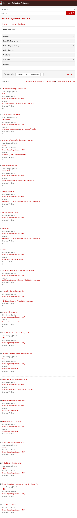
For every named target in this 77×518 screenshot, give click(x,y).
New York (14, 103)
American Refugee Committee (12, 421)
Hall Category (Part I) (11, 46)
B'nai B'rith (5, 228)
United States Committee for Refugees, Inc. (16, 333)
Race (3, 94)
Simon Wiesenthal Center (10, 212)
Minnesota (12, 301)
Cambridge (5, 129)
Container (6, 55)
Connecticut (5, 155)
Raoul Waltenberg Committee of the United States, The (20, 484)
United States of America (26, 103)
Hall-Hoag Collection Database (9, 3)
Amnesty (4, 249)
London (4, 259)
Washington (5, 201)
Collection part (8, 50)
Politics (4, 338)
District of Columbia (16, 201)
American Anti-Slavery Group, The (13, 400)
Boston (4, 180)
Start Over (69, 74)
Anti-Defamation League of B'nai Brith (14, 89)
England (10, 259)
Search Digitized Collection (16, 18)
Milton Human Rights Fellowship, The (14, 379)
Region (6, 36)
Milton (3, 389)
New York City (6, 103)
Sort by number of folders (34, 81)
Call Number (8, 59)
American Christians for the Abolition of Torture (17, 354)
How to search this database (13, 24)
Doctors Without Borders (10, 312)
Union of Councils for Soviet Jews (13, 442)
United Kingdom (18, 259)
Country (6, 64)
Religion (4, 145)
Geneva (4, 322)
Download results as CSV (66, 81)
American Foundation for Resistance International (18, 270)
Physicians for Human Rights (11, 114)
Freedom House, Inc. (8, 191)
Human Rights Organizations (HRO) (13, 98)
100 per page (51, 81)
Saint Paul (5, 301)
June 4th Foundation (9, 505)
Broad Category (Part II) (12, 41)
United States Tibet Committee (12, 463)
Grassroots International (9, 166)
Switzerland (17, 322)
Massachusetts (14, 129)
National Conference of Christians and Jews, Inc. (17, 140)
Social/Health (6, 119)
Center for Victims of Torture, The (13, 291)
